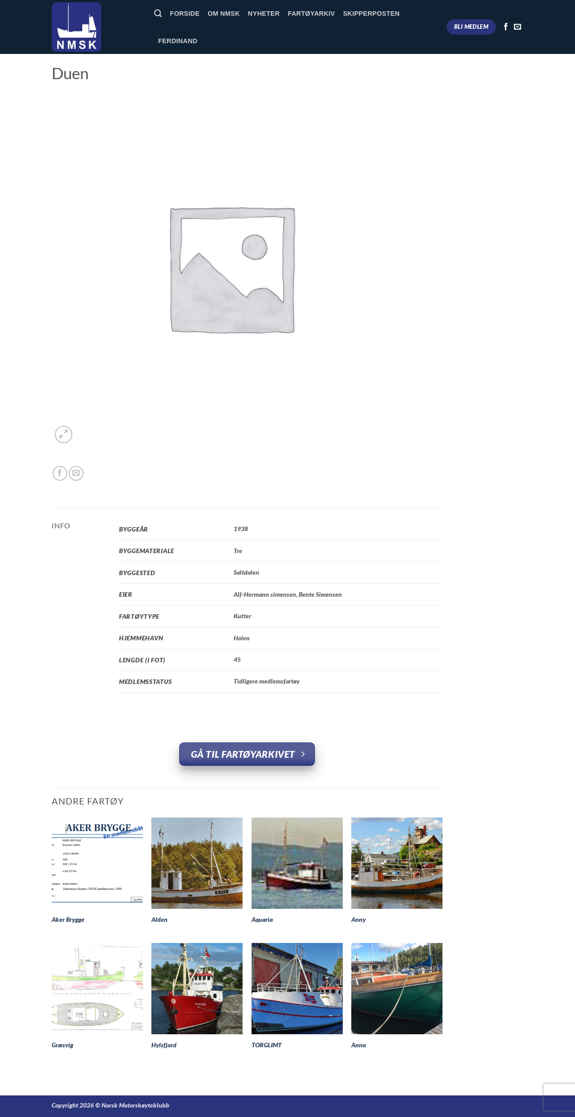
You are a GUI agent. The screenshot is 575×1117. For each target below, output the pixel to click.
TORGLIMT (267, 1045)
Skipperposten (371, 13)
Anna (358, 1045)
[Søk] (158, 13)
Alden (159, 919)
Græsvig (62, 1045)
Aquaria (262, 919)
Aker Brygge (68, 919)
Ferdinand (177, 41)
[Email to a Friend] (76, 473)
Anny (358, 919)
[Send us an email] (517, 27)
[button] (63, 434)
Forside (184, 13)
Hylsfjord (164, 1045)
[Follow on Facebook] (505, 27)
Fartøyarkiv (311, 13)
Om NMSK (224, 13)
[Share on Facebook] (60, 473)
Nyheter (264, 13)
